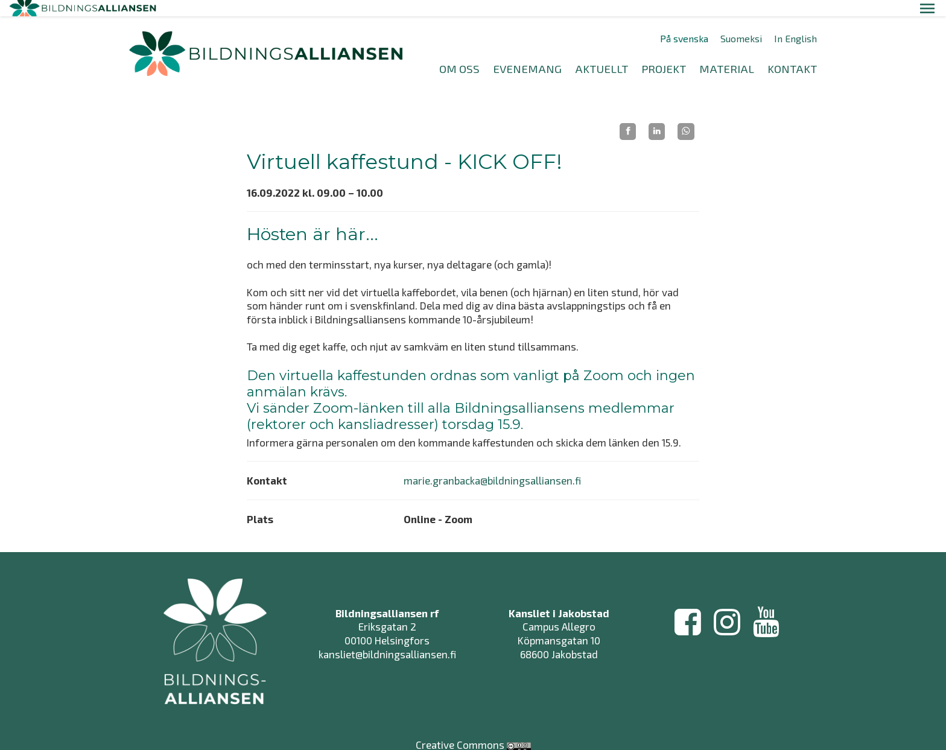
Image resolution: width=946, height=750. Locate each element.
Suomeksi (741, 22)
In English (795, 22)
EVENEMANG (527, 52)
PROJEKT (663, 52)
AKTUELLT (601, 52)
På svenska (684, 22)
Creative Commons (460, 717)
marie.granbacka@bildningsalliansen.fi (492, 464)
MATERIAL (726, 52)
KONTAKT (792, 52)
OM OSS (459, 52)
